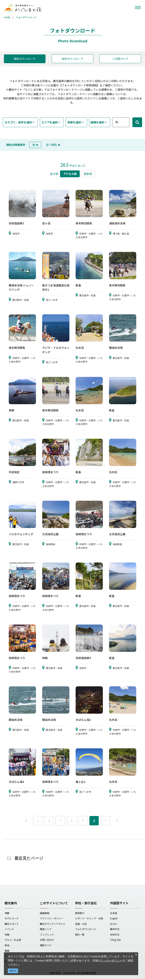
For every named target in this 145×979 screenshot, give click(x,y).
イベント (9, 929)
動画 (7, 950)
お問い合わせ (47, 940)
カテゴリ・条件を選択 (18, 122)
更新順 (88, 174)
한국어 (113, 924)
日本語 (113, 913)
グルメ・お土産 (13, 940)
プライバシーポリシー (51, 918)
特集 (7, 913)
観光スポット (12, 924)
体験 (7, 934)
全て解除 (53, 145)
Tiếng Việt (115, 940)
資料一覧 (79, 934)
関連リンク (46, 929)
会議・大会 (81, 924)
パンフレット (47, 934)
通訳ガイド (46, 945)
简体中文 (114, 934)
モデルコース (11, 918)
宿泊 (7, 945)
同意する (13, 970)
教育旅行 (79, 913)
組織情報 (44, 913)
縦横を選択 (97, 122)
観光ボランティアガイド (52, 924)
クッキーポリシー (111, 960)
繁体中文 (114, 929)
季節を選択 (74, 122)
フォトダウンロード (26, 17)
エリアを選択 (49, 122)
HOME (7, 17)
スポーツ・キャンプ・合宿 (89, 918)
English (114, 918)
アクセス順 (70, 174)
